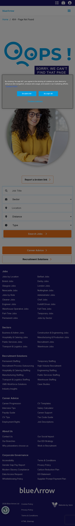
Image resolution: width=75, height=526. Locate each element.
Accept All (48, 94)
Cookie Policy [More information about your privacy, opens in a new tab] (11, 86)
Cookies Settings (35, 101)
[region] (37, 91)
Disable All (26, 94)
